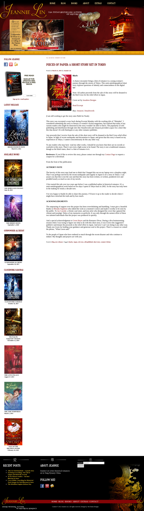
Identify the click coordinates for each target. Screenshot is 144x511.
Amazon (80, 111)
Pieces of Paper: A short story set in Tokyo (76, 65)
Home (52, 3)
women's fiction (106, 242)
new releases (59, 242)
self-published (88, 242)
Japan (75, 242)
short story (96, 242)
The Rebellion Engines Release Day (19, 484)
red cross (81, 242)
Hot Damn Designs (93, 507)
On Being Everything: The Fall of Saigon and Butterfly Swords (19, 473)
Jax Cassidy (61, 211)
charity (70, 242)
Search (80, 463)
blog (53, 242)
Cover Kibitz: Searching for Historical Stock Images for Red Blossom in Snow (21, 481)
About (86, 3)
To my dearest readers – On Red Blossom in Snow (18, 477)
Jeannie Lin (67, 70)
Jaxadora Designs (89, 100)
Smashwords (89, 111)
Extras (98, 3)
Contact (111, 3)
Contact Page (109, 154)
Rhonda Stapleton (60, 209)
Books (74, 3)
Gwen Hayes (78, 221)
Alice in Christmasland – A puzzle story (21, 471)
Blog (63, 3)
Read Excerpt (78, 105)
